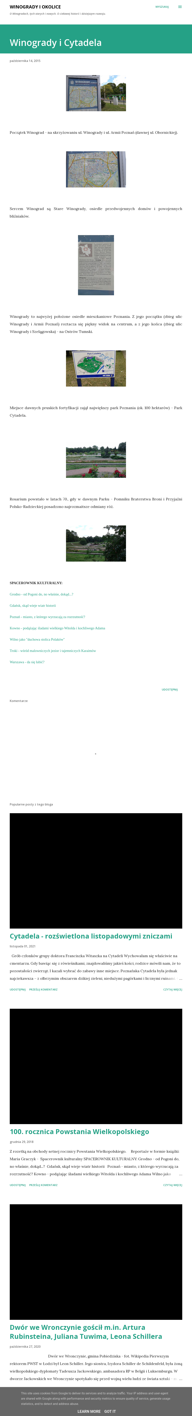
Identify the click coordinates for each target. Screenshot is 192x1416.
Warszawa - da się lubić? (27, 662)
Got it (110, 1411)
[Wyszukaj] (162, 7)
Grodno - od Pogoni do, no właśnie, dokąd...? (42, 594)
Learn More (89, 1411)
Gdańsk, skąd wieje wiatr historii (34, 606)
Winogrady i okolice (35, 7)
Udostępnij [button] (170, 689)
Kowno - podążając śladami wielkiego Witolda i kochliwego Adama (57, 628)
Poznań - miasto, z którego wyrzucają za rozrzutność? (47, 617)
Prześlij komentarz (43, 989)
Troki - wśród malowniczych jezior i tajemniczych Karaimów (53, 651)
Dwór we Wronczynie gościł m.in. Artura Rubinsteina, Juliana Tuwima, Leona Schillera (86, 1332)
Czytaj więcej (172, 989)
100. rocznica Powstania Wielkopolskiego (79, 1131)
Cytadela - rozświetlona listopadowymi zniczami (91, 936)
